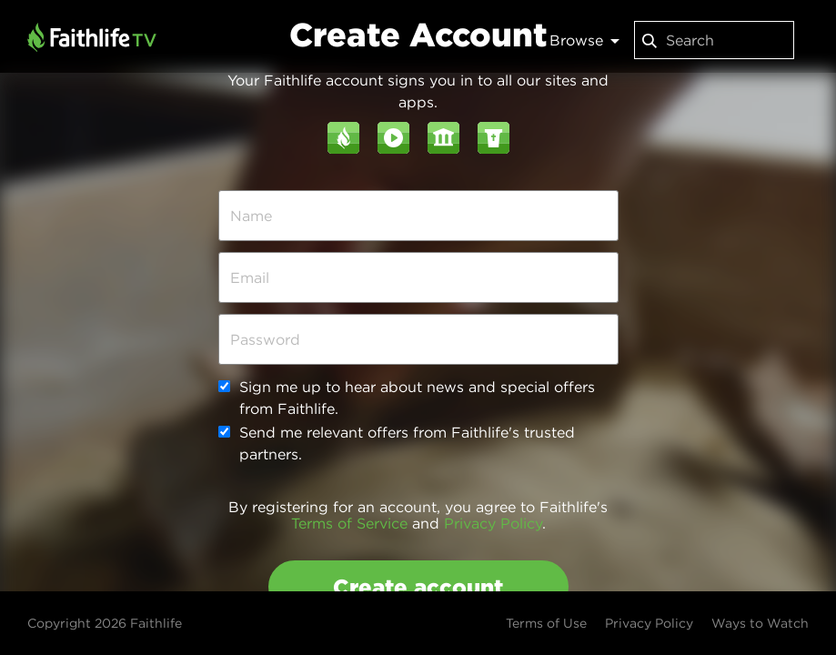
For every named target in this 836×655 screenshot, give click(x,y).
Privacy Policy (493, 523)
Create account (418, 586)
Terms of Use (546, 623)
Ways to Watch (760, 623)
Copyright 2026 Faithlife (104, 623)
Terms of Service (349, 523)
